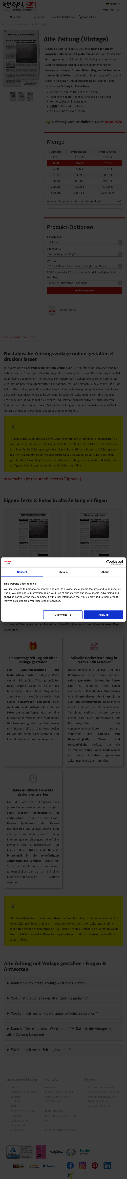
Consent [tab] (22, 572)
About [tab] (105, 572)
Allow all (103, 614)
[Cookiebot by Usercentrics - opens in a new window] (108, 562)
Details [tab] (63, 572)
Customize (63, 614)
